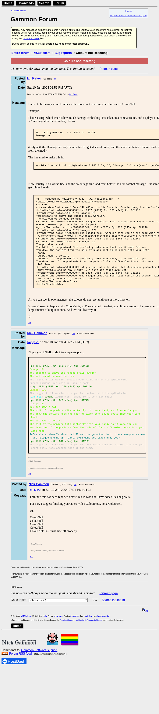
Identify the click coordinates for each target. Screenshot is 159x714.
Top (29, 342)
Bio (55, 79)
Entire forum (20, 52)
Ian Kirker (73, 94)
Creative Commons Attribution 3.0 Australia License (81, 659)
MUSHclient (42, 52)
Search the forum (113, 639)
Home (8, 3)
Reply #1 (33, 361)
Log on (128, 11)
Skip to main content (18, 10)
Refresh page (109, 68)
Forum (59, 3)
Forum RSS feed (20, 692)
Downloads (26, 3)
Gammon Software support (39, 689)
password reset (31, 38)
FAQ (145, 15)
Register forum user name (122, 15)
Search (44, 3)
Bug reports (63, 52)
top (145, 650)
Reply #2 (35, 529)
